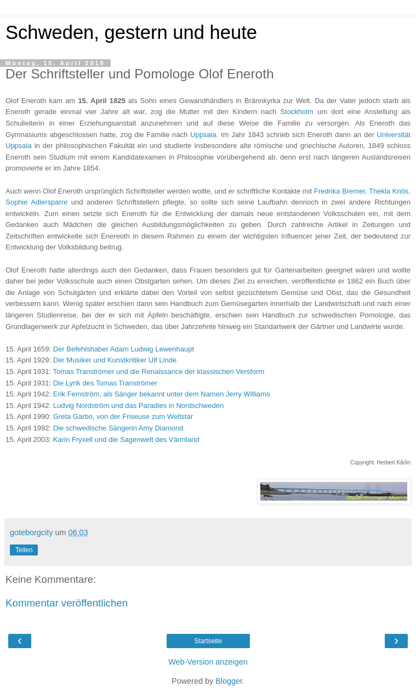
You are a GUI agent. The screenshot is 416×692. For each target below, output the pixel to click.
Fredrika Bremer (339, 191)
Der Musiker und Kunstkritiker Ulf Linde (114, 360)
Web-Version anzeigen (208, 661)
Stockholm (297, 111)
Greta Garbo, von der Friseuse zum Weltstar (123, 416)
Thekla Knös (388, 191)
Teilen (23, 550)
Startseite (208, 641)
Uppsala (203, 135)
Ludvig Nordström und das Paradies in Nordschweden (138, 405)
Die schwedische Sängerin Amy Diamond (118, 428)
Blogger (228, 681)
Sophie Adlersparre (36, 202)
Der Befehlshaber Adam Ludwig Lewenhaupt (123, 349)
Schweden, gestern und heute (131, 32)
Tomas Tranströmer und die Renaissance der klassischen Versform (159, 371)
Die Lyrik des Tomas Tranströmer (105, 383)
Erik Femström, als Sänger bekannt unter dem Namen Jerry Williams (161, 394)
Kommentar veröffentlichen (66, 603)
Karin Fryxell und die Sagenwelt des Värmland (126, 439)
